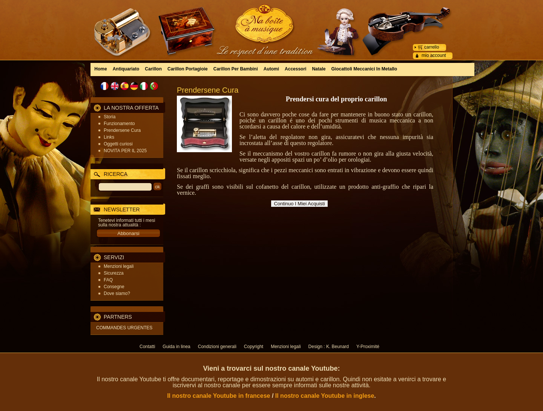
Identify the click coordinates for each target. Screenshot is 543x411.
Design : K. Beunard (328, 346)
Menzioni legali (118, 266)
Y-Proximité (367, 346)
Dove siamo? (117, 293)
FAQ (108, 280)
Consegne (114, 286)
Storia (109, 116)
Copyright (253, 346)
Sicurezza (114, 273)
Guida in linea (176, 346)
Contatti (147, 346)
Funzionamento (119, 123)
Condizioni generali (217, 346)
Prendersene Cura (122, 130)
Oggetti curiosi (118, 144)
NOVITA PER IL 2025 (125, 150)
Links (109, 137)
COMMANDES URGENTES (124, 327)
